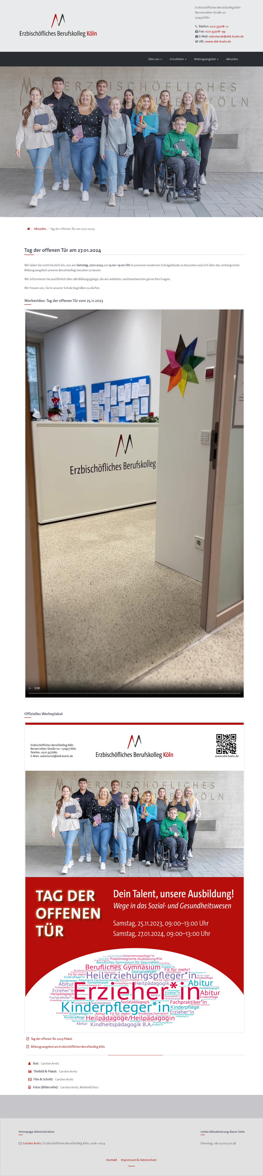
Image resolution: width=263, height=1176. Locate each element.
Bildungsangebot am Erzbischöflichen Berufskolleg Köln (68, 1047)
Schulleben (178, 59)
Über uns (155, 59)
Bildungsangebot (206, 59)
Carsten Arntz (31, 1143)
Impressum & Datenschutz (139, 1160)
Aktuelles (232, 59)
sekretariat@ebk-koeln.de (226, 36)
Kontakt (111, 1160)
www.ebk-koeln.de (218, 41)
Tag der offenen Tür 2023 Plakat (51, 1039)
